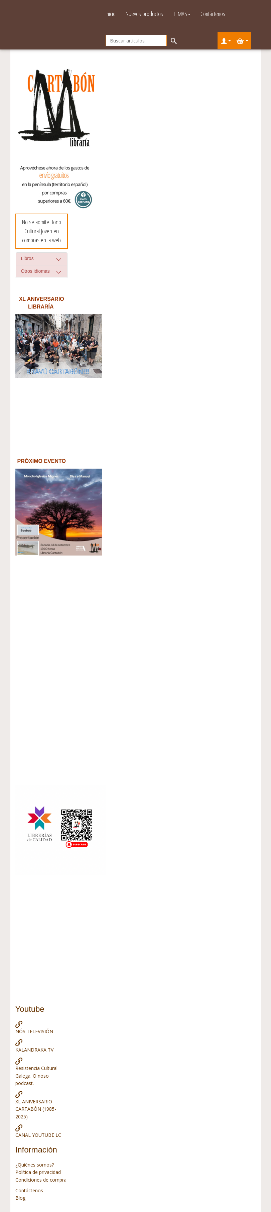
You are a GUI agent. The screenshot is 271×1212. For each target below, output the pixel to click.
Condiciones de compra (40, 1180)
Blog (20, 1198)
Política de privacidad (38, 1172)
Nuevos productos (144, 13)
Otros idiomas (35, 271)
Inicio (111, 13)
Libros (27, 258)
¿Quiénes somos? (34, 1165)
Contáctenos (212, 13)
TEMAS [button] (181, 13)
